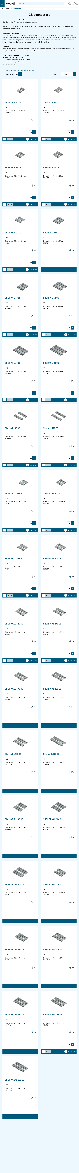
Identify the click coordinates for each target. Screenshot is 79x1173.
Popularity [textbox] (65, 74)
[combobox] (17, 74)
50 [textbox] (17, 74)
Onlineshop (5, 8)
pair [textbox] (31, 132)
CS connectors (15, 8)
